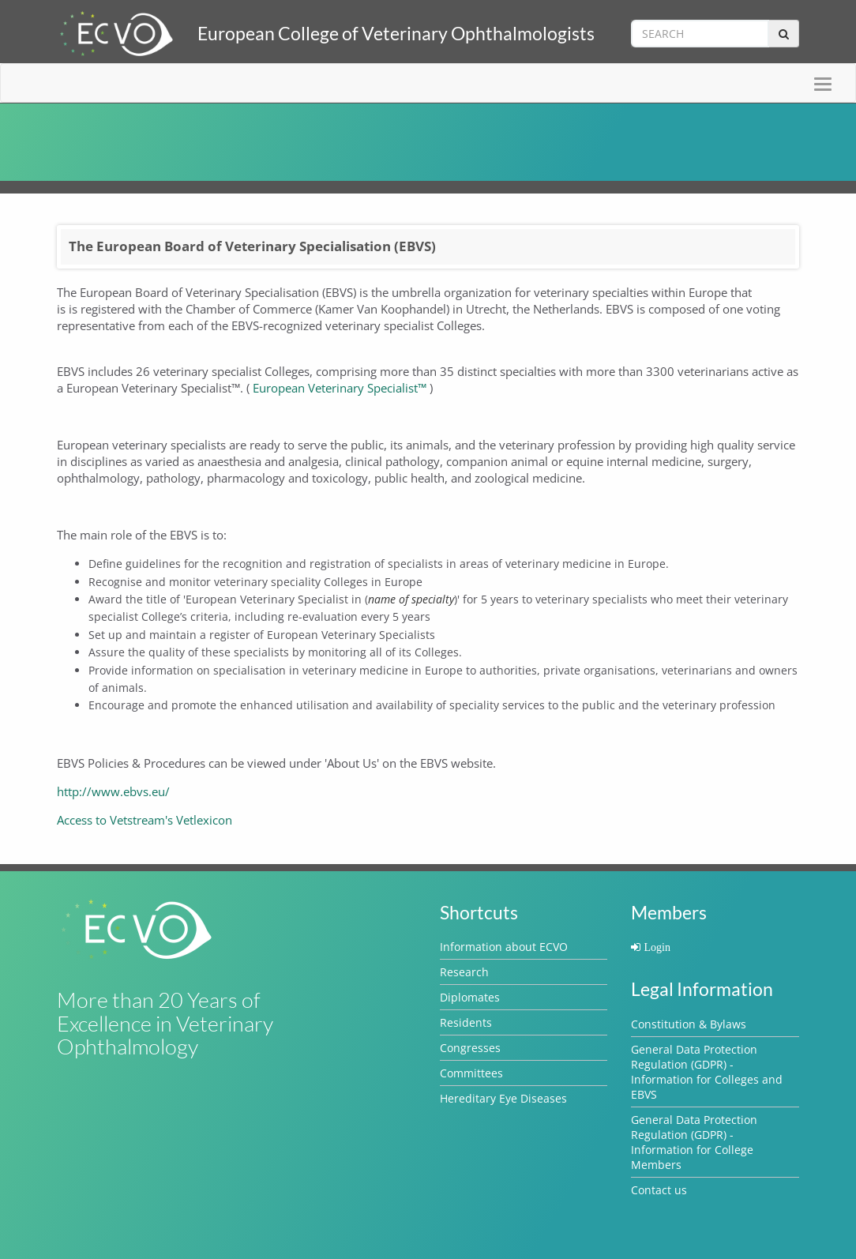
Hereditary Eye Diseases (503, 1098)
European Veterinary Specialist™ (339, 388)
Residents (466, 1022)
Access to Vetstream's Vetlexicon (144, 820)
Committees (471, 1072)
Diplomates (470, 997)
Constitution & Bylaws (688, 1024)
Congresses (470, 1047)
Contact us (659, 1189)
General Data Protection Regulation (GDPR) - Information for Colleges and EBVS (707, 1072)
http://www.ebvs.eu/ (113, 791)
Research (464, 971)
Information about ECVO (504, 946)
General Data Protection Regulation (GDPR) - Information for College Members (694, 1142)
